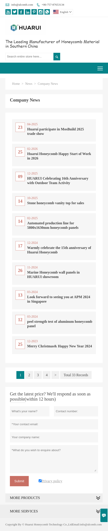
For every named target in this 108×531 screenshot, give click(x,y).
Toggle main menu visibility (100, 67)
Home (16, 83)
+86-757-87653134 (53, 4)
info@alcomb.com (22, 4)
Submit (19, 481)
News (28, 83)
